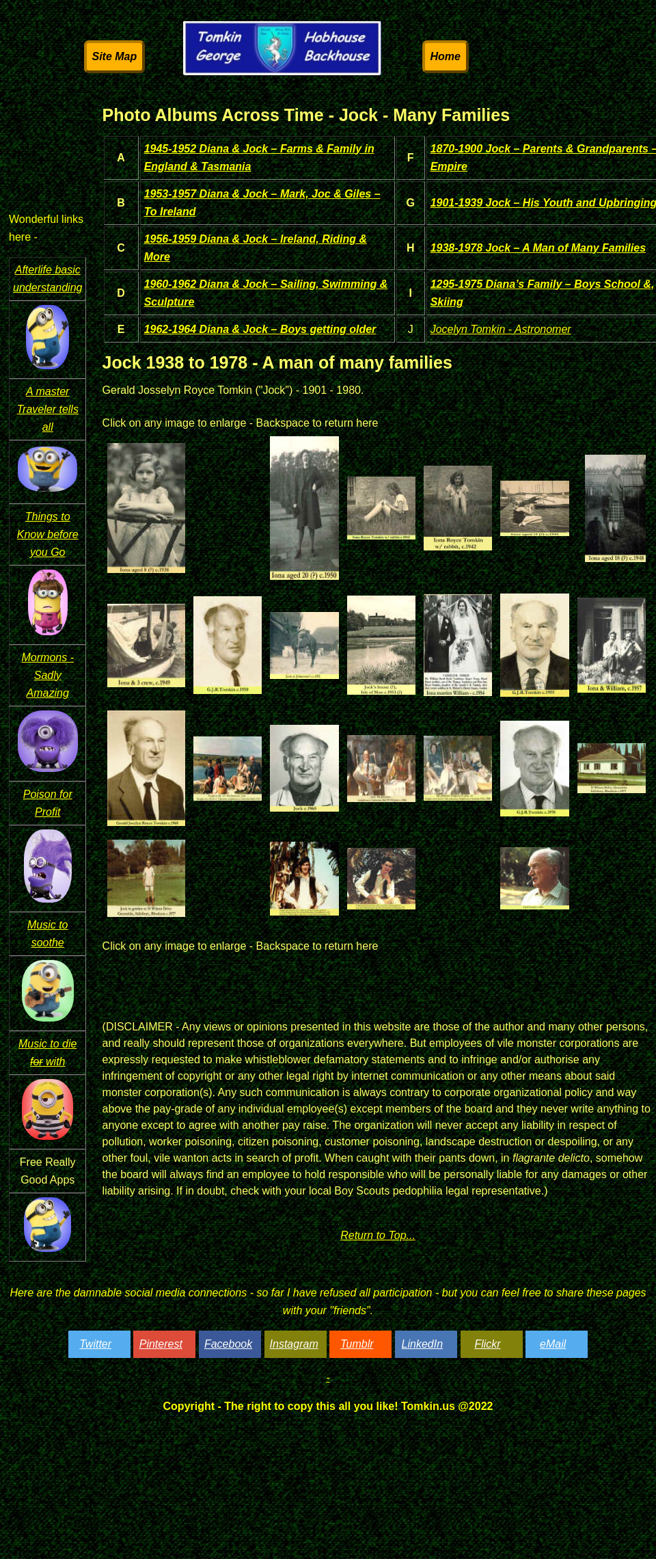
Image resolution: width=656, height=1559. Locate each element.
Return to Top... (377, 1235)
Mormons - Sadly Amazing (48, 675)
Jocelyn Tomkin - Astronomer (500, 329)
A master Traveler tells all (48, 409)
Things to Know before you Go (48, 534)
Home (445, 56)
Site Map (114, 56)
